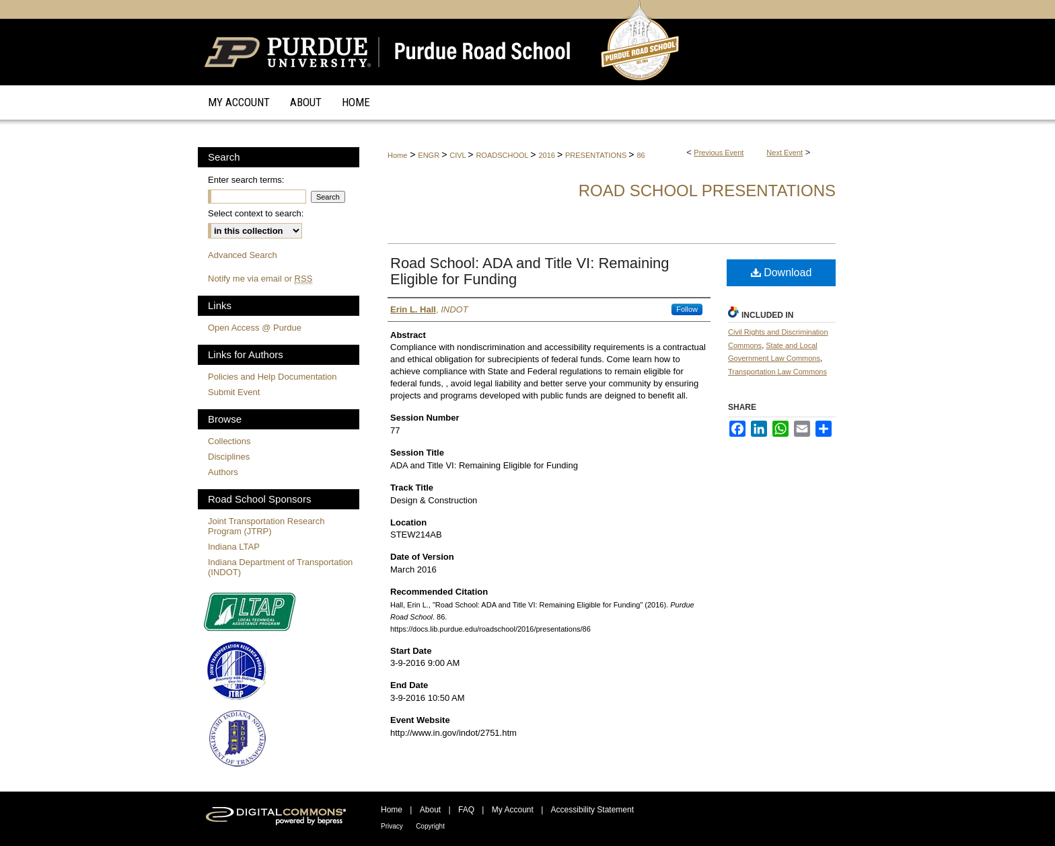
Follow (687, 309)
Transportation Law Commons (777, 372)
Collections (229, 441)
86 (640, 155)
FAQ (466, 809)
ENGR (429, 155)
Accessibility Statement (592, 809)
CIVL (458, 155)
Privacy (392, 826)
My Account (513, 809)
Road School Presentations (707, 190)
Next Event (784, 153)
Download (781, 272)
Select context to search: (255, 213)
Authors (223, 472)
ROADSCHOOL (503, 155)
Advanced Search (242, 255)
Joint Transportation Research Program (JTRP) (266, 526)
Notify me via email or (260, 278)
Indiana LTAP (234, 547)
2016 (547, 155)
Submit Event (234, 392)
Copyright (430, 826)
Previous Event (718, 153)
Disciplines (229, 457)
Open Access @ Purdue (254, 328)
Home (397, 155)
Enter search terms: (246, 180)
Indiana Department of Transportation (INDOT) (280, 567)
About (430, 809)
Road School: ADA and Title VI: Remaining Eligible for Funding (529, 271)
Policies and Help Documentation (272, 377)
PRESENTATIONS (596, 155)
